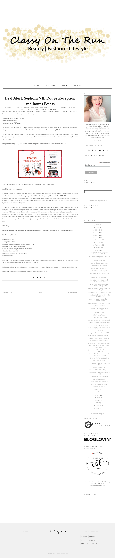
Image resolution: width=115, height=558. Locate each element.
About (64, 86)
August (98, 247)
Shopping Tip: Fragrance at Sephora (99, 335)
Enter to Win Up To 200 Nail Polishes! (99, 292)
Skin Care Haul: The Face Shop (99, 318)
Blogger (101, 414)
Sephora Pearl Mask (99, 306)
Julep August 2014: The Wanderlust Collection (99, 350)
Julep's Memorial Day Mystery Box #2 (99, 373)
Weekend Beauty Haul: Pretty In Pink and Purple (99, 289)
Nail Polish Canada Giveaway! (99, 325)
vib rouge (35, 109)
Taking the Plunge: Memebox (99, 382)
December (98, 240)
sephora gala (46, 107)
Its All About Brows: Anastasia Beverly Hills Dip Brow (99, 285)
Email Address (90, 165)
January (98, 405)
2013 (97, 408)
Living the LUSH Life (99, 379)
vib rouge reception (50, 109)
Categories (50, 86)
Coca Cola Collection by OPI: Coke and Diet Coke (99, 295)
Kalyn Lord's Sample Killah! (99, 384)
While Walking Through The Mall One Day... (99, 364)
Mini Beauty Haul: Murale (99, 266)
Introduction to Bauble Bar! (99, 376)
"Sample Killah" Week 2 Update (99, 358)
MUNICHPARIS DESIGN (61, 554)
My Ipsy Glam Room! (99, 367)
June (98, 395)
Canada (92, 536)
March (98, 400)
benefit (92, 540)
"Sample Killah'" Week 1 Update (99, 370)
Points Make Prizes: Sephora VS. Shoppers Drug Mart (99, 354)
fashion (84, 544)
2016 (97, 232)
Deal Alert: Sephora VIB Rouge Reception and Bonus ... (99, 309)
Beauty (84, 536)
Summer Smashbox (99, 387)
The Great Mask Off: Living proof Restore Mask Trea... (99, 346)
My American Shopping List (99, 268)
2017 (97, 230)
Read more (97, 141)
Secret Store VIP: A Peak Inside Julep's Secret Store (99, 280)
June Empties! (99, 392)
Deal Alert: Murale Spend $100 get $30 (99, 257)
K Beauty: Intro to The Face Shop (99, 338)
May (98, 398)
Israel (83, 540)
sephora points (60, 107)
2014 (97, 238)
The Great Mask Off (99, 361)
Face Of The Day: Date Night (99, 263)
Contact (77, 86)
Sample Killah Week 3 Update (99, 340)
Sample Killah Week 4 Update (99, 271)
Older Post (72, 292)
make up (93, 544)
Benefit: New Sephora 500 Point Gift (99, 320)
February (99, 403)
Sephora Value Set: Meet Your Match (99, 323)
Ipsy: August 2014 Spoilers (99, 277)
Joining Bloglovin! (99, 312)
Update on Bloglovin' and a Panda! (99, 303)
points (26, 107)
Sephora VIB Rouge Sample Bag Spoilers (99, 274)
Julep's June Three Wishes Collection (99, 343)
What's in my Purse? (99, 315)
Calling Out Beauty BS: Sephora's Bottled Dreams (99, 300)
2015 (97, 235)
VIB (28, 109)
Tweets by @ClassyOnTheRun (97, 201)
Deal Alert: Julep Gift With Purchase (99, 328)
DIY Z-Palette (99, 330)
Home (36, 86)
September (98, 245)
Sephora (34, 107)
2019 (97, 225)
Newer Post (7, 292)
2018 (97, 227)
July (98, 250)
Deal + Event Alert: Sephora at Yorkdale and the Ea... (99, 253)
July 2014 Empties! (99, 261)
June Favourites (99, 389)
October (98, 242)
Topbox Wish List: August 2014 (99, 333)
